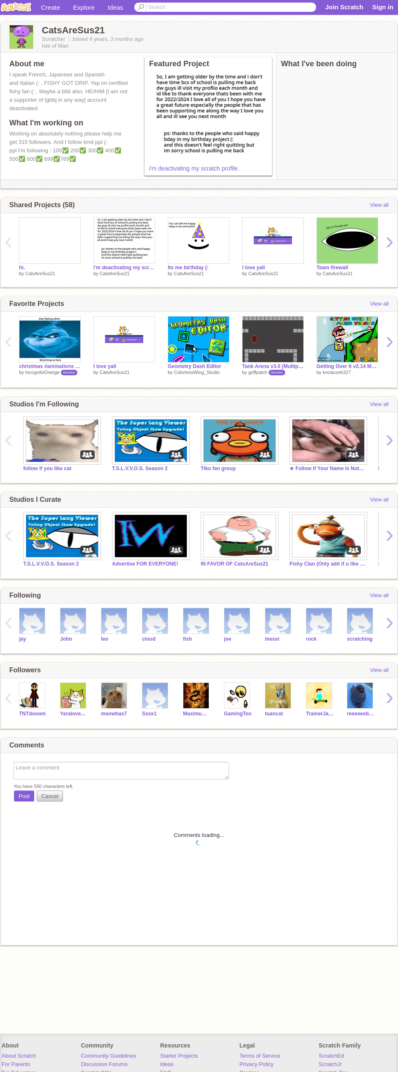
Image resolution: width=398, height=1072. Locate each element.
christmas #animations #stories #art (50, 366)
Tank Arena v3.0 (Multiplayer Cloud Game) (273, 366)
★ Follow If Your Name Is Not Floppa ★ (327, 468)
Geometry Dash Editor (194, 366)
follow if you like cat (47, 468)
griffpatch (257, 372)
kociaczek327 (337, 372)
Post (24, 796)
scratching (360, 639)
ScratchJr (330, 1064)
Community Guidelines (108, 1056)
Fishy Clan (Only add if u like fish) (327, 564)
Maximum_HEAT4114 (197, 714)
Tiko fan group (218, 468)
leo (104, 639)
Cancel (49, 796)
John (66, 639)
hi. (22, 268)
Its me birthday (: (188, 268)
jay (22, 639)
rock (311, 639)
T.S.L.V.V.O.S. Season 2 (140, 468)
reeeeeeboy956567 (361, 714)
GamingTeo (237, 714)
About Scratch (19, 1056)
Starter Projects (179, 1056)
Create (50, 7)
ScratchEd (331, 1056)
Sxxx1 (149, 714)
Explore (84, 7)
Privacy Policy (257, 1064)
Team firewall (332, 268)
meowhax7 (114, 714)
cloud (148, 639)
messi (272, 639)
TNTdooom (32, 714)
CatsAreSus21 (40, 273)
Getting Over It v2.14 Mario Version (347, 366)
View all (379, 205)
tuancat (274, 714)
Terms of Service (260, 1056)
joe (227, 639)
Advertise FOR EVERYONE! (145, 564)
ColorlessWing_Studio (197, 372)
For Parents (16, 1064)
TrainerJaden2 (320, 714)
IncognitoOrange (42, 372)
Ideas (115, 7)
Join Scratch (344, 7)
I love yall (253, 268)
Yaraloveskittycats (74, 714)
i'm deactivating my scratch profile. (194, 168)
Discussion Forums (104, 1064)
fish (187, 639)
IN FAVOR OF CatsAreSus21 (234, 564)
